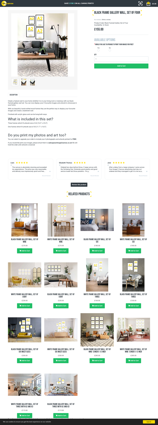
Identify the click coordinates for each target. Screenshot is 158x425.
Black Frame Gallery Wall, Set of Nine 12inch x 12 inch (97, 350)
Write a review (106, 19)
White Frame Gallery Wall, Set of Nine (60, 240)
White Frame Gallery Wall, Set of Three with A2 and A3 (24, 405)
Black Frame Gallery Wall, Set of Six (97, 240)
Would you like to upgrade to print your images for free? (114, 44)
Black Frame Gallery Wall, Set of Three (133, 295)
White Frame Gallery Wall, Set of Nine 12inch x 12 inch (133, 350)
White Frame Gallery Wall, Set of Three (97, 295)
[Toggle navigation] (140, 3)
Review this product (79, 185)
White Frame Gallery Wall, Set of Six (133, 240)
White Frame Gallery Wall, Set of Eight (24, 295)
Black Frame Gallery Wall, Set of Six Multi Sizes (24, 350)
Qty (95, 55)
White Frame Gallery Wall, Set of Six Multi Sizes (60, 350)
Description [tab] (14, 95)
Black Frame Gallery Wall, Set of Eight (60, 295)
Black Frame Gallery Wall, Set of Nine (24, 240)
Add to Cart (121, 66)
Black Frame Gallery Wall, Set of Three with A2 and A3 (60, 405)
